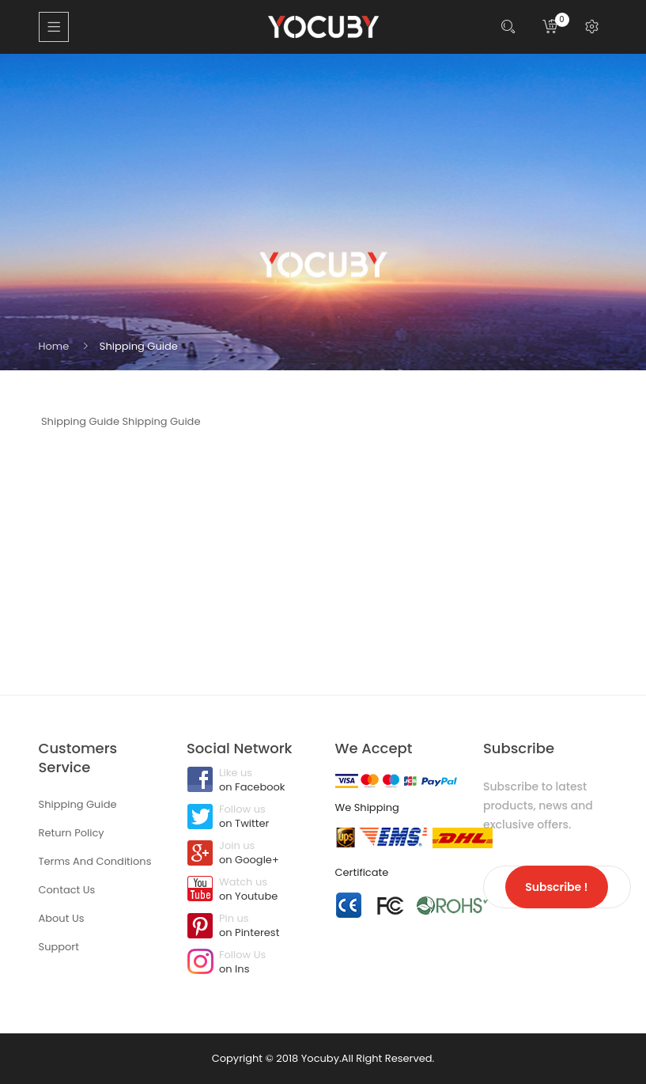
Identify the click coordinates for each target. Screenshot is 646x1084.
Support (59, 946)
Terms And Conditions (95, 861)
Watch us (249, 890)
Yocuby (320, 1058)
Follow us (249, 817)
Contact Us (67, 889)
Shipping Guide (139, 346)
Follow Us (249, 963)
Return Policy (71, 832)
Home (54, 346)
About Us (62, 918)
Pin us (249, 926)
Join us (249, 854)
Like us (249, 781)
